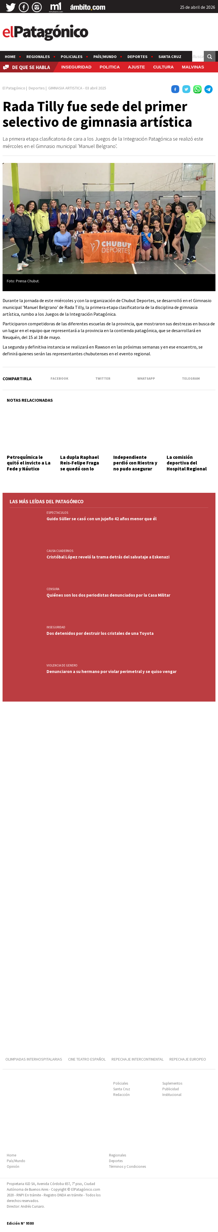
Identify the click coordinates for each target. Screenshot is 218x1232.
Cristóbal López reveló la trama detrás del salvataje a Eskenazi (108, 557)
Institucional (171, 1094)
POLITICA (110, 66)
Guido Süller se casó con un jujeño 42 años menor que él (101, 518)
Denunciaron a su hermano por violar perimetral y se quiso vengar (112, 671)
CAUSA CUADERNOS (60, 551)
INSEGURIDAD (76, 66)
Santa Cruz (169, 56)
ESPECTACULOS (57, 513)
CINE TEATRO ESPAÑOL (87, 1059)
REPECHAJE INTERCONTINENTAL (138, 1059)
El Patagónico (14, 88)
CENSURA (53, 589)
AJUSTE (136, 66)
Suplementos (172, 1083)
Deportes (137, 56)
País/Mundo (105, 56)
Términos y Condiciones (127, 1166)
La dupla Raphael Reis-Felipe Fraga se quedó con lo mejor (79, 466)
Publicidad (170, 1089)
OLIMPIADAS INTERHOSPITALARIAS (33, 1059)
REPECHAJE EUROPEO (187, 1059)
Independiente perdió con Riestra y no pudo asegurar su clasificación (135, 466)
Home (10, 56)
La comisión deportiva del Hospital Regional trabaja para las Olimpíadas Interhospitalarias (187, 471)
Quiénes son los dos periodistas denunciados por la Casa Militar (108, 595)
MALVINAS (193, 66)
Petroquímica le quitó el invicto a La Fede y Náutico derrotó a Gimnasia (29, 466)
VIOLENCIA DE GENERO (62, 665)
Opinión (13, 1166)
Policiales (72, 56)
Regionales (38, 56)
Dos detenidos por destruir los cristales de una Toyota (100, 633)
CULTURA (163, 66)
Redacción (121, 1094)
